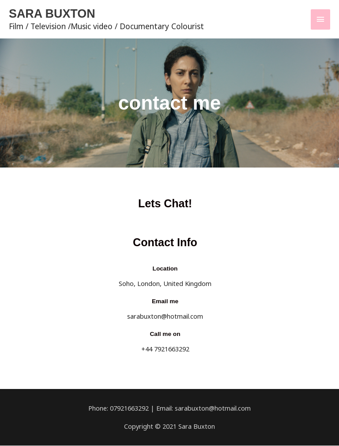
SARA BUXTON (54, 14)
